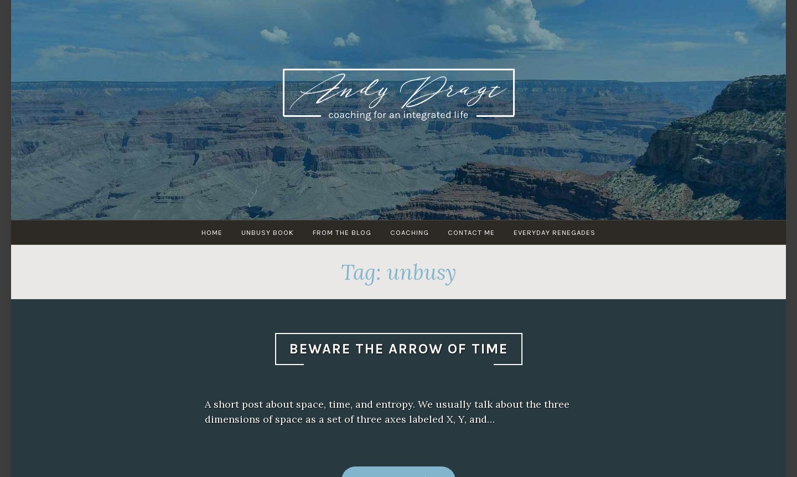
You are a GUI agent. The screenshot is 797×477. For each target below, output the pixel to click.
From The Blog (342, 232)
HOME (211, 232)
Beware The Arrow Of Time (398, 349)
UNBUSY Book (267, 232)
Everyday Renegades (555, 232)
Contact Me (471, 232)
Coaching (409, 232)
